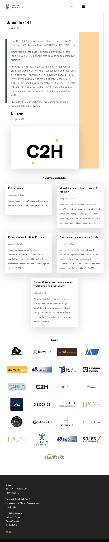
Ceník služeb (11, 525)
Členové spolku (12, 521)
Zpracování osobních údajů (17, 499)
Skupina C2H (18, 119)
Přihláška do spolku (14, 513)
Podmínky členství (13, 517)
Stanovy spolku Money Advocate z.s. (22, 503)
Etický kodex (11, 507)
